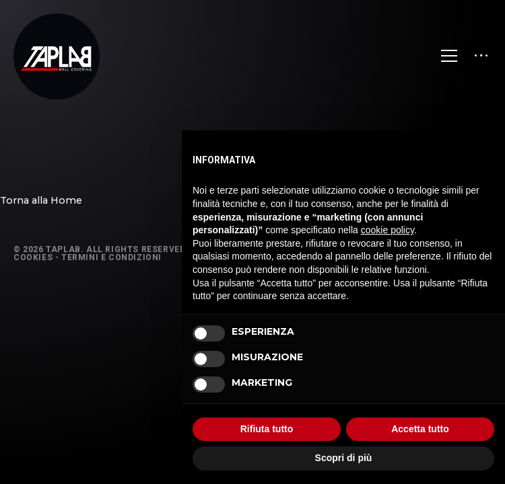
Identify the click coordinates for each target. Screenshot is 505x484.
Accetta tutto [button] (420, 429)
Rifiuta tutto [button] (267, 429)
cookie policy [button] (387, 230)
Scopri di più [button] (343, 457)
